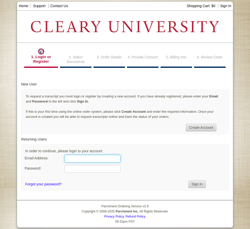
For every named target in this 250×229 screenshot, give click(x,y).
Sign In (225, 6)
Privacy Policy (114, 216)
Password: (33, 168)
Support (39, 6)
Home (23, 6)
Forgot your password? (43, 184)
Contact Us (59, 6)
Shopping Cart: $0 (201, 6)
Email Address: (36, 158)
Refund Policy (135, 216)
